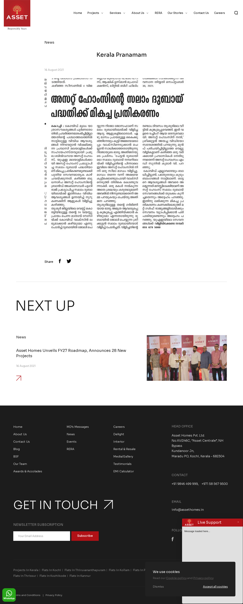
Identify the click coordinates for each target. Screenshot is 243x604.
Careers (219, 13)
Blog (16, 449)
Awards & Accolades (27, 471)
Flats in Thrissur (24, 576)
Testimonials (122, 464)
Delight (118, 434)
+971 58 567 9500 (215, 483)
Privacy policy (203, 578)
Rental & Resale (124, 449)
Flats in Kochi (51, 570)
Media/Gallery (123, 456)
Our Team (20, 464)
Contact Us (201, 13)
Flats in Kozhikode (52, 576)
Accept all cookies (215, 586)
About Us (138, 13)
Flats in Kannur (80, 576)
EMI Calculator (123, 471)
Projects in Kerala (25, 570)
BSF (16, 456)
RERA (158, 13)
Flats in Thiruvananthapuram (85, 570)
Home (77, 13)
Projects (93, 13)
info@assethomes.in (188, 510)
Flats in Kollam (119, 570)
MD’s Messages (78, 427)
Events (72, 441)
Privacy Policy (53, 595)
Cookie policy (176, 578)
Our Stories (175, 13)
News (71, 434)
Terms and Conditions (26, 595)
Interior (118, 441)
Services (115, 13)
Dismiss (158, 586)
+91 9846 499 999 (185, 483)
